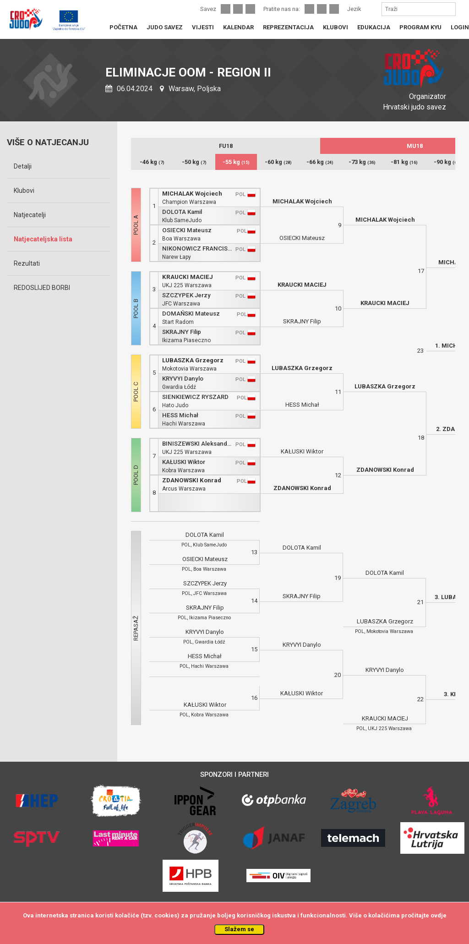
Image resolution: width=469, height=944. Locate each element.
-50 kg (194, 161)
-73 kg (362, 161)
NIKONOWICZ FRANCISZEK (197, 248)
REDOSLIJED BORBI (42, 287)
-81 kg (404, 161)
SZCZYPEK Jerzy (186, 295)
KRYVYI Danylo (182, 378)
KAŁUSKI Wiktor (183, 461)
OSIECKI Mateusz (187, 230)
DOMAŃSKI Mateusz (191, 313)
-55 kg (236, 161)
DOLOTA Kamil (182, 211)
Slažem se (239, 929)
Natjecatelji (30, 214)
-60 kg (278, 161)
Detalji (23, 166)
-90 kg (446, 161)
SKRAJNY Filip (181, 331)
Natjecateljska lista (43, 239)
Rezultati (27, 263)
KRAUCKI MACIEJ (187, 276)
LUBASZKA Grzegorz (193, 360)
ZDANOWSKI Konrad (191, 480)
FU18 (226, 145)
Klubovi (24, 190)
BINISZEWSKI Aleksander (197, 443)
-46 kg (152, 161)
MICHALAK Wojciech (192, 193)
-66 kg (319, 161)
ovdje (439, 915)
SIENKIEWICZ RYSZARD (195, 396)
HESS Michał (180, 415)
